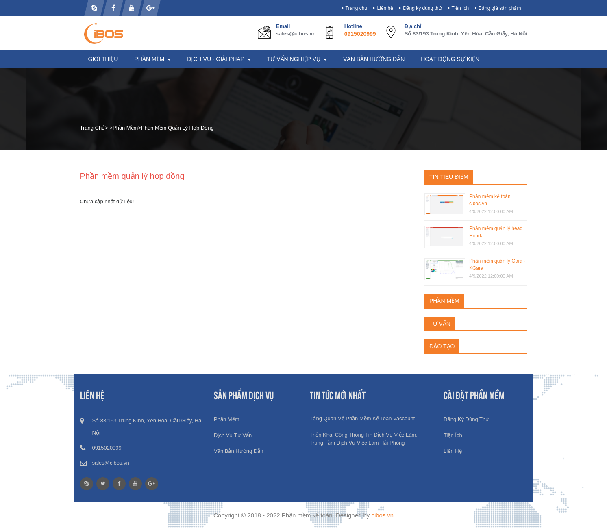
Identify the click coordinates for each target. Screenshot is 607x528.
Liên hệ (385, 8)
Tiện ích (460, 8)
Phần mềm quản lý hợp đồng (177, 128)
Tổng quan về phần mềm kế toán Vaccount (362, 418)
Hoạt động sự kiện (450, 59)
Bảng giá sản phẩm (500, 8)
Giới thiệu (103, 59)
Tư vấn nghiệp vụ (294, 59)
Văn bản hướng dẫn (374, 59)
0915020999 (360, 33)
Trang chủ (357, 8)
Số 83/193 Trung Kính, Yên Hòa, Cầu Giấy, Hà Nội (466, 33)
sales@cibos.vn (296, 33)
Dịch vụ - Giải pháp (216, 59)
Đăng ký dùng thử (422, 8)
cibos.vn (382, 515)
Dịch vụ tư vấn (233, 435)
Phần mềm (150, 59)
